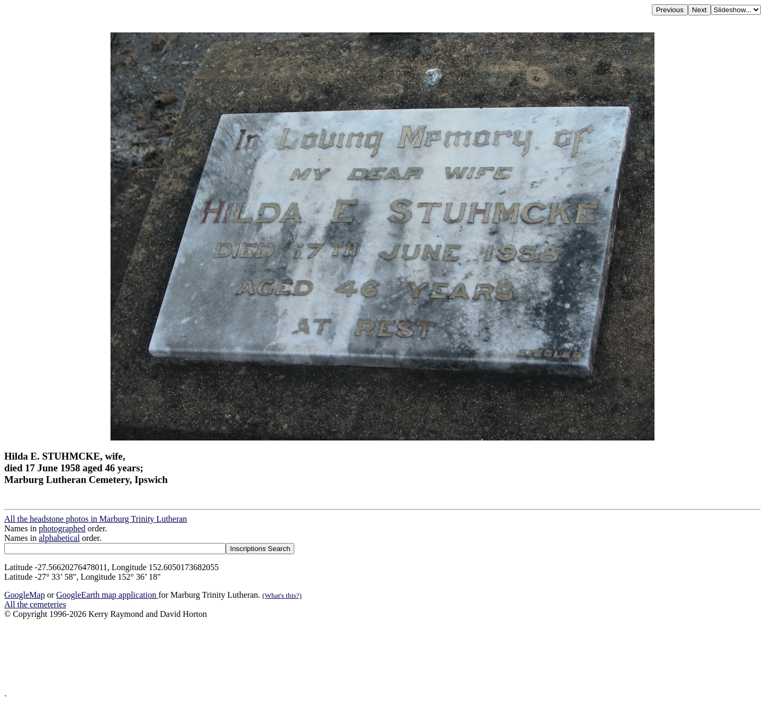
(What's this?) (282, 595)
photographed (62, 528)
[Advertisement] (323, 656)
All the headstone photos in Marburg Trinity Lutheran (95, 518)
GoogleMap (24, 594)
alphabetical (59, 538)
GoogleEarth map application (107, 594)
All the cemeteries (35, 604)
